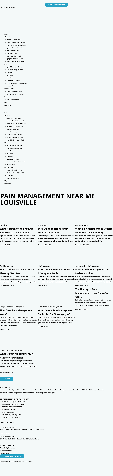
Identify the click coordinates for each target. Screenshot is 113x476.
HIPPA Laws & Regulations (16, 94)
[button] (56, 110)
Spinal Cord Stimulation (15, 67)
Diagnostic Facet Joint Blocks (17, 45)
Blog (6, 102)
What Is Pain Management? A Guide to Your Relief (18, 364)
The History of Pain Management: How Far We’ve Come (90, 300)
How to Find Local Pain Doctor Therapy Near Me (17, 275)
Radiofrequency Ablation (15, 70)
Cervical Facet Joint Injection (16, 42)
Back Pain (10, 78)
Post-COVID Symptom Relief (16, 61)
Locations (7, 105)
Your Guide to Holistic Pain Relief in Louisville (56, 230)
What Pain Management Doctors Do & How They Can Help (91, 232)
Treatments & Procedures (13, 40)
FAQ (5, 64)
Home (6, 34)
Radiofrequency (12, 53)
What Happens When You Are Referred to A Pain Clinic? (17, 232)
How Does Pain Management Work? (14, 320)
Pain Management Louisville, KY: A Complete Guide (55, 277)
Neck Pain (10, 75)
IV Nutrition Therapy (14, 80)
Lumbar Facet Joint (13, 50)
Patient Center (9, 89)
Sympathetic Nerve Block (15, 59)
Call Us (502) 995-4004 (7, 7)
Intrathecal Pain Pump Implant (17, 83)
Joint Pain (10, 72)
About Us (7, 37)
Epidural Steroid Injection (15, 48)
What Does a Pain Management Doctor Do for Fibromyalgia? (54, 321)
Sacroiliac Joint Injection (15, 56)
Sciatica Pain (11, 86)
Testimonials (8, 97)
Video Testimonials (13, 100)
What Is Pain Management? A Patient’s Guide (94, 275)
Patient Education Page (15, 91)
